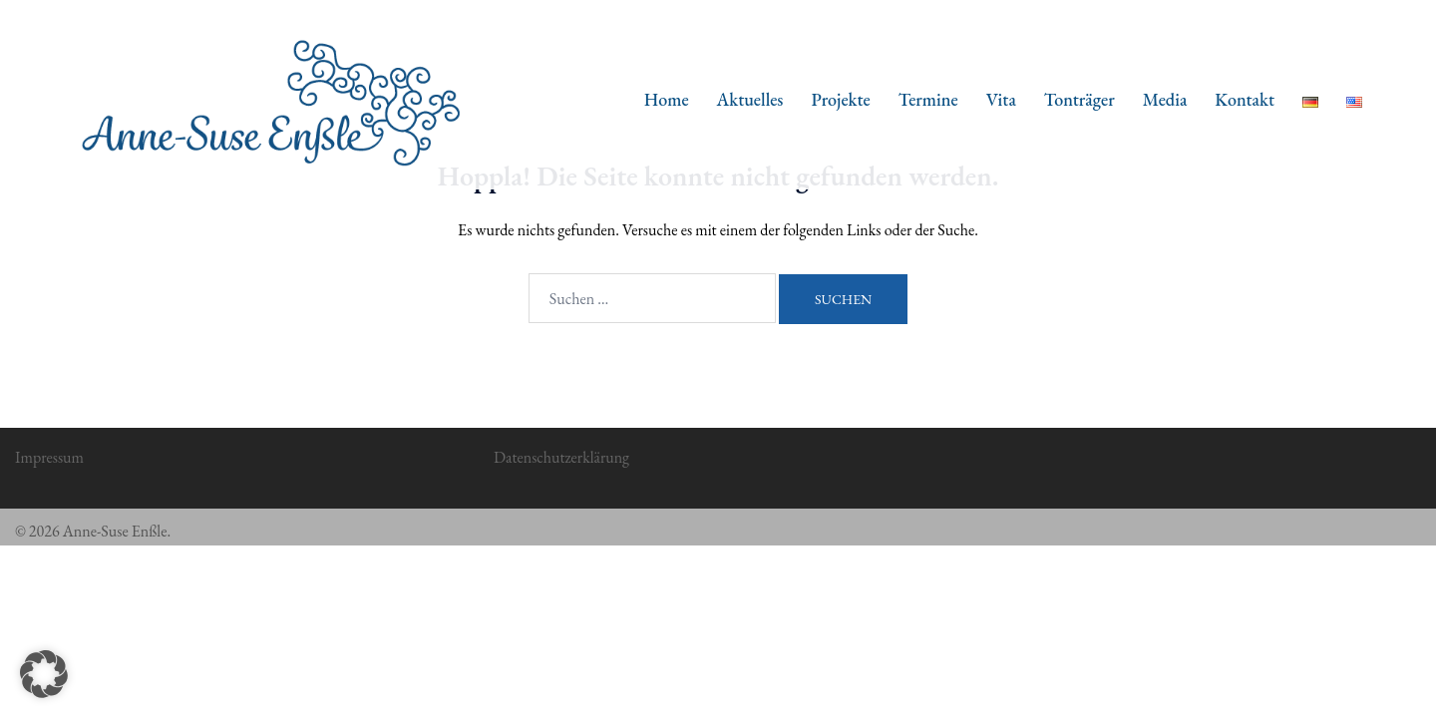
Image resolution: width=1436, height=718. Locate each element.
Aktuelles (750, 99)
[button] (44, 674)
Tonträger (1079, 99)
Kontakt (1244, 99)
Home (666, 99)
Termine (928, 99)
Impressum (49, 457)
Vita (1001, 99)
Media (1165, 99)
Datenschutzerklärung (561, 457)
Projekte (840, 99)
